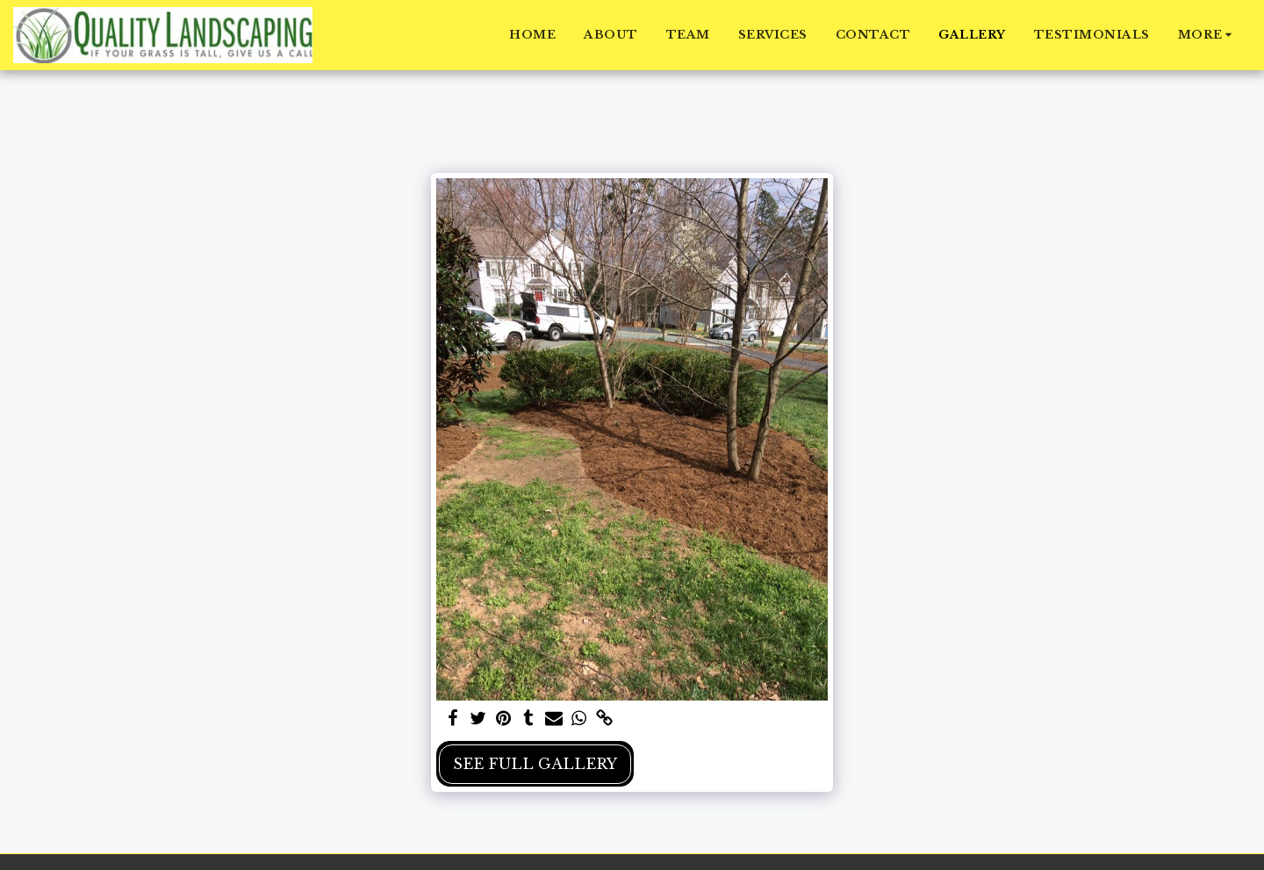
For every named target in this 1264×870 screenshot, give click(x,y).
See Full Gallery (535, 764)
